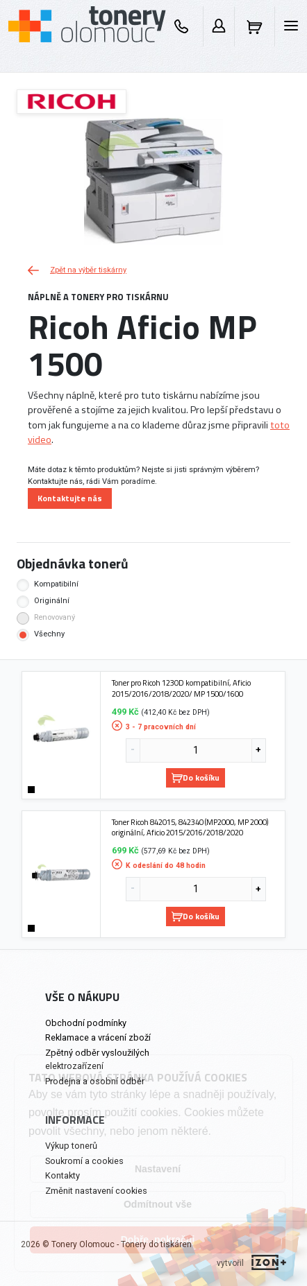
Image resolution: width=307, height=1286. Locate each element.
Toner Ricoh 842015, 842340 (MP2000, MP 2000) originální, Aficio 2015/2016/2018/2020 (190, 827)
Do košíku (195, 777)
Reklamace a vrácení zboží (98, 1037)
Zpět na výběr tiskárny (77, 270)
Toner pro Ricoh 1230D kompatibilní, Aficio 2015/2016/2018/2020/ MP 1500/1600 (181, 688)
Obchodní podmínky (85, 1023)
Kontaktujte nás (69, 498)
